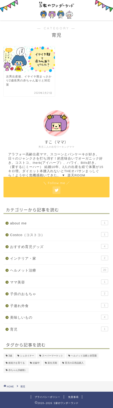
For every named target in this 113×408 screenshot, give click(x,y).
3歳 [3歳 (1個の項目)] (10, 356)
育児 (59, 329)
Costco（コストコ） (59, 234)
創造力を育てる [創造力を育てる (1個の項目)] (16, 363)
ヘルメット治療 (59, 270)
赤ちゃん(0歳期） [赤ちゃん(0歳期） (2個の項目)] (17, 370)
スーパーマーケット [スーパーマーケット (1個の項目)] (52, 356)
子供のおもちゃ (59, 293)
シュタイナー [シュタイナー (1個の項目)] (27, 356)
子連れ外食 (59, 305)
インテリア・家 (59, 258)
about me (59, 222)
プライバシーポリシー (47, 397)
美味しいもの (59, 317)
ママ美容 (59, 281)
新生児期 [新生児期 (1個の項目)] (52, 363)
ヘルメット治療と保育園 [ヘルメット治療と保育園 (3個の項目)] (84, 356)
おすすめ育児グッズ (59, 246)
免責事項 (73, 397)
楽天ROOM (76, 175)
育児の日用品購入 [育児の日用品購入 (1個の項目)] (74, 363)
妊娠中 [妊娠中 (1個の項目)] (36, 363)
